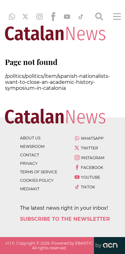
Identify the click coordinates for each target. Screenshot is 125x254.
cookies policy (37, 180)
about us (30, 138)
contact (29, 155)
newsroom (32, 146)
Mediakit (29, 188)
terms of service (38, 172)
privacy (29, 163)
